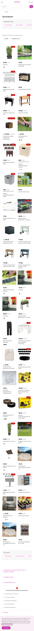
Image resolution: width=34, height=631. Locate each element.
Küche (29, 556)
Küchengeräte (8, 556)
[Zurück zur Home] (6, 12)
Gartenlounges (8, 25)
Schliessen (6, 627)
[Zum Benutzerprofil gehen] (29, 2)
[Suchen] (31, 6)
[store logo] (17, 2)
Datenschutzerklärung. (7, 624)
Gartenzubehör (19, 25)
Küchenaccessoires (20, 556)
